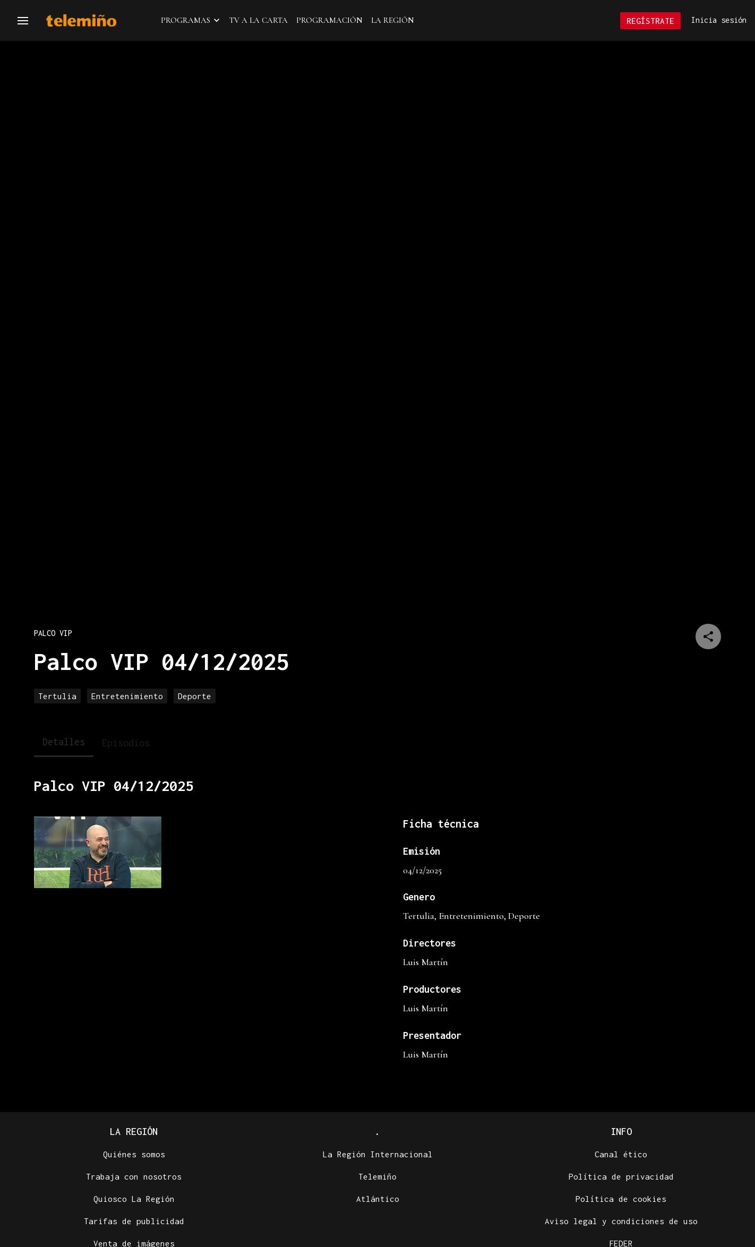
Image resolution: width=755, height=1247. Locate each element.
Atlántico (377, 1200)
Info (621, 1132)
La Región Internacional (378, 1155)
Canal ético (621, 1155)
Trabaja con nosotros (134, 1177)
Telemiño (377, 1177)
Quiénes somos (134, 1155)
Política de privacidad (621, 1177)
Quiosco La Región (134, 1200)
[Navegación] (23, 21)
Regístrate (650, 21)
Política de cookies (621, 1200)
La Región (392, 20)
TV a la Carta (258, 20)
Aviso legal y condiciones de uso (621, 1222)
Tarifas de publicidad (134, 1222)
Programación (329, 20)
